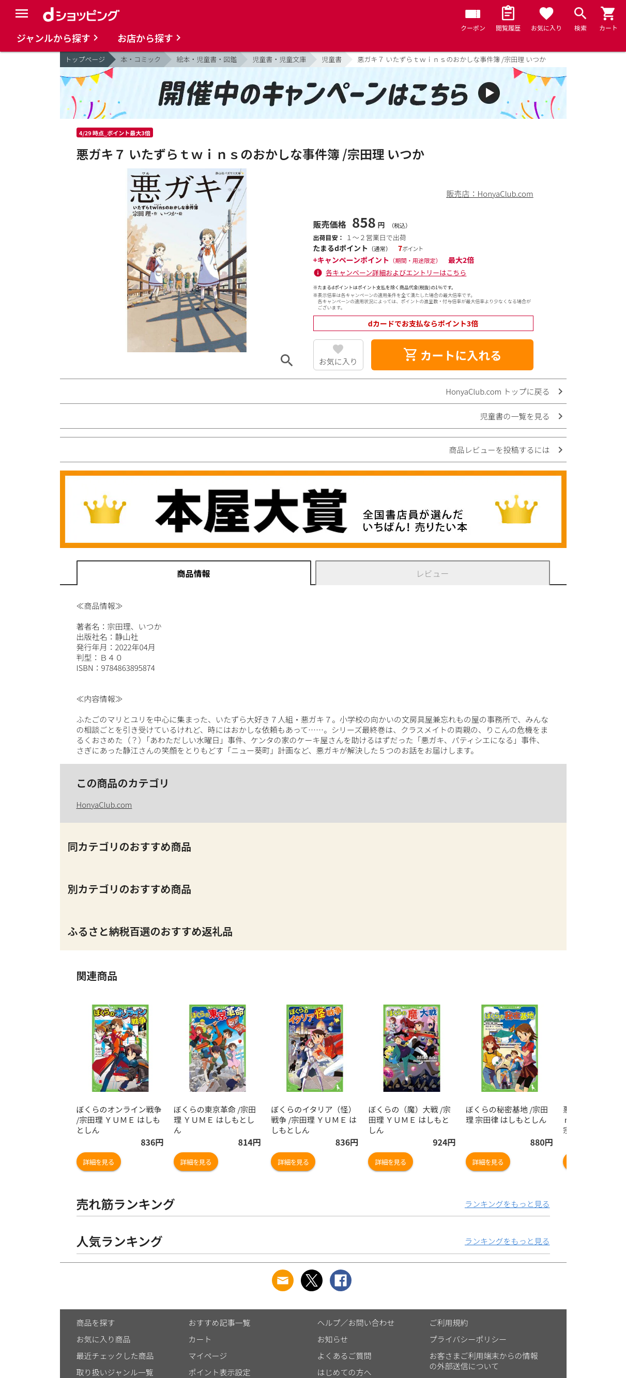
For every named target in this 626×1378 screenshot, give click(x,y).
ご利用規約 (449, 1322)
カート (200, 1339)
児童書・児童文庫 (279, 59)
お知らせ (332, 1339)
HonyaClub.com (104, 804)
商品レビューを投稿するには (499, 449)
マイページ (208, 1355)
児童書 (332, 59)
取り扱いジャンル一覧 (115, 1372)
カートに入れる (452, 355)
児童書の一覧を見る (514, 416)
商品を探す (96, 1322)
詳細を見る (98, 1162)
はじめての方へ (344, 1372)
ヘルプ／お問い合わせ (356, 1322)
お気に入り (338, 361)
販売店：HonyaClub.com (490, 193)
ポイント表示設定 (220, 1372)
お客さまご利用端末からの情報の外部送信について (484, 1360)
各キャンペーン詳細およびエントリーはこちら (396, 272)
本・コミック (140, 59)
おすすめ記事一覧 (220, 1322)
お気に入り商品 (104, 1339)
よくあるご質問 (344, 1355)
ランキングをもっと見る (507, 1203)
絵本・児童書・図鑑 (206, 59)
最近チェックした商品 (115, 1355)
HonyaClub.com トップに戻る (497, 391)
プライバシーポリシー (468, 1339)
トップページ (85, 59)
